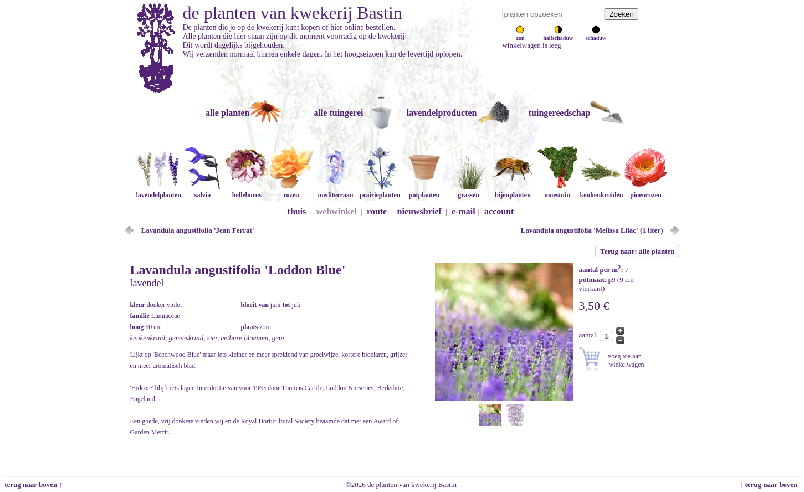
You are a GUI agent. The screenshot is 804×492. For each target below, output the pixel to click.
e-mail (463, 211)
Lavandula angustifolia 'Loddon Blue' (238, 270)
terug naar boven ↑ (33, 484)
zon (520, 35)
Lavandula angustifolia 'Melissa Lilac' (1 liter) (592, 230)
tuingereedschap (560, 112)
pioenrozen (645, 191)
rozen (291, 191)
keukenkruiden (601, 191)
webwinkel (336, 211)
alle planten (228, 112)
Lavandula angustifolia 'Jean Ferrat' (197, 230)
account (499, 211)
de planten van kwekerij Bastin (292, 13)
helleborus (246, 191)
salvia (202, 191)
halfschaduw (558, 35)
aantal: (589, 335)
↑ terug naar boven (770, 484)
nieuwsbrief (419, 211)
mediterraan (335, 191)
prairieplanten (379, 191)
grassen (468, 191)
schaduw (596, 35)
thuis (297, 211)
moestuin (556, 191)
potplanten (423, 191)
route (377, 211)
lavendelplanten (158, 191)
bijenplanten (512, 191)
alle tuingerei (338, 112)
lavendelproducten (442, 112)
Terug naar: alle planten (637, 251)
